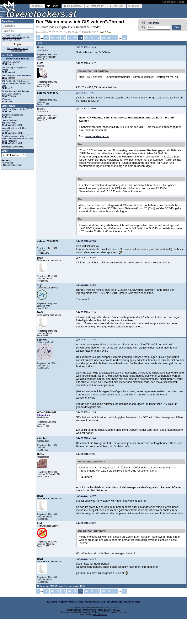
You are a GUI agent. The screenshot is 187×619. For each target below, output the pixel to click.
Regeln (5, 40)
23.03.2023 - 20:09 (86, 108)
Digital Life (66, 27)
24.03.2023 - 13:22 (86, 523)
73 (69, 37)
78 (97, 37)
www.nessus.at (100, 614)
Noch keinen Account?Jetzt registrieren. (17, 49)
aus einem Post (89, 71)
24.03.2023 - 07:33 (86, 241)
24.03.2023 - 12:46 (86, 438)
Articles (20, 147)
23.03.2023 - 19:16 (86, 47)
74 (75, 37)
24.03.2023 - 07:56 (86, 258)
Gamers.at (8, 163)
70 (52, 37)
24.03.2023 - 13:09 (86, 496)
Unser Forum (67, 601)
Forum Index (48, 27)
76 (86, 37)
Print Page (153, 22)
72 (63, 37)
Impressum (114, 601)
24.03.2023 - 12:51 (86, 454)
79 (103, 37)
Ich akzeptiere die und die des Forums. (15, 37)
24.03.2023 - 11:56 (86, 285)
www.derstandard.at (97, 136)
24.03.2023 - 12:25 (86, 339)
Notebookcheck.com (12, 165)
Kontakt (52, 601)
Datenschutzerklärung (12, 37)
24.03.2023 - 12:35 (86, 412)
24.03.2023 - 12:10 (86, 312)
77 (92, 37)
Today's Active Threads (17, 59)
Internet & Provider (88, 27)
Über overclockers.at (91, 601)
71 (58, 37)
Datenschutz (132, 601)
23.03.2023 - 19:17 (86, 63)
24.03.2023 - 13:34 (86, 559)
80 (109, 37)
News (14, 147)
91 (124, 37)
